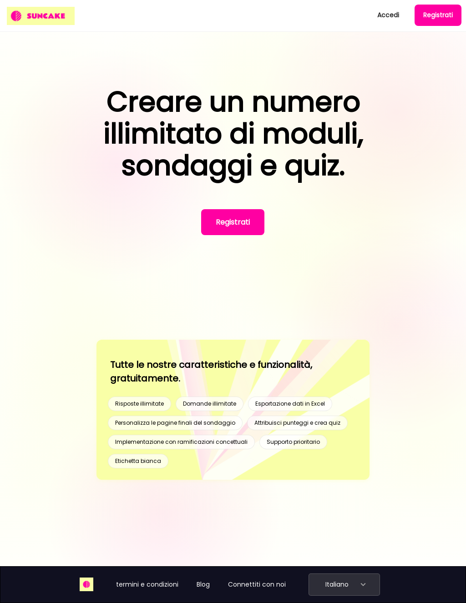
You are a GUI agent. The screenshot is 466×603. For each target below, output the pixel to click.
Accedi (388, 15)
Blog (203, 584)
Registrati (438, 15)
